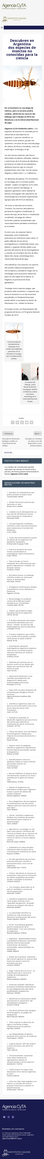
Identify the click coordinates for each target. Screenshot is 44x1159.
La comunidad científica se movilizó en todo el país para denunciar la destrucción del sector (21, 915)
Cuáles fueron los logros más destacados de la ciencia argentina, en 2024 (21, 1071)
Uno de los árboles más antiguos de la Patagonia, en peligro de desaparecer (21, 1012)
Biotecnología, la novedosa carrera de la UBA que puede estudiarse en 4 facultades (19, 601)
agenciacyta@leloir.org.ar (12, 1138)
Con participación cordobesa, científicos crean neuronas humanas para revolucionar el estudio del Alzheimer (22, 527)
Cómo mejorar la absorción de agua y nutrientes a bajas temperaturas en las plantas (20, 1024)
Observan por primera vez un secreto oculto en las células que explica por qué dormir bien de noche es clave (20, 665)
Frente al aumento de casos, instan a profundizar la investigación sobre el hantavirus (21, 551)
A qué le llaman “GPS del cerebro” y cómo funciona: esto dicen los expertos (21, 1046)
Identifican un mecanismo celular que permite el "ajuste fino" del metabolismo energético (21, 1001)
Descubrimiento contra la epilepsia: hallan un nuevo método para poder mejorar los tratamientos (21, 762)
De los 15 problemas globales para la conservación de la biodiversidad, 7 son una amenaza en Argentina (21, 928)
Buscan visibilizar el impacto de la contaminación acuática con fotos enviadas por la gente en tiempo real (22, 776)
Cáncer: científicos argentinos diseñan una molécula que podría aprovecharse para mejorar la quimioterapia (20, 818)
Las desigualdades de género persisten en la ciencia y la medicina (21, 1035)
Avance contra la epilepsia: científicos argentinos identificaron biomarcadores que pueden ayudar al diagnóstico (21, 748)
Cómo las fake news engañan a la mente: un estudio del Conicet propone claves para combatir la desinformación (22, 1084)
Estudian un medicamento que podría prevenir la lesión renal (20, 493)
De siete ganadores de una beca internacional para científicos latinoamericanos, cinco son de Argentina (21, 862)
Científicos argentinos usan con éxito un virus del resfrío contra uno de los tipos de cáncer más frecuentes (22, 707)
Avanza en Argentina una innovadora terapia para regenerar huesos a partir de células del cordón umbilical (21, 790)
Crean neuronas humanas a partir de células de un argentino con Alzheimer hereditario (22, 540)
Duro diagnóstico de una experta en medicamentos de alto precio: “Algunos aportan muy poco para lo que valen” (21, 804)
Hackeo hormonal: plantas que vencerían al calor (20, 503)
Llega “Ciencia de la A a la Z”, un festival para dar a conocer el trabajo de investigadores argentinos (21, 974)
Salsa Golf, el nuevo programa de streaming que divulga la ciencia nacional (21, 692)
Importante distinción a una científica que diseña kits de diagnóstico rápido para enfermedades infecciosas (19, 679)
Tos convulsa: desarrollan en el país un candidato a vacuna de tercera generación (20, 889)
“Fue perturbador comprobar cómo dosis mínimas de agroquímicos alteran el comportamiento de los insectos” (20, 1058)
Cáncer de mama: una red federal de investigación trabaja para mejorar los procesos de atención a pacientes (22, 734)
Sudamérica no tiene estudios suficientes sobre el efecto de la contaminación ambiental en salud (21, 849)
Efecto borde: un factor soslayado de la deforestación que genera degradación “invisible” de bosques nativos (21, 564)
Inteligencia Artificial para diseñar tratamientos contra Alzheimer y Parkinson (22, 589)
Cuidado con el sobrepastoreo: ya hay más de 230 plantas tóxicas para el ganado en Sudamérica (21, 514)
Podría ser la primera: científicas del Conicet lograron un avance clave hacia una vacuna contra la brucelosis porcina (22, 960)
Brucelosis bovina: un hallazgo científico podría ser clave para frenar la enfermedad (20, 577)
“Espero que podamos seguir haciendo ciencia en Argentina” (19, 612)
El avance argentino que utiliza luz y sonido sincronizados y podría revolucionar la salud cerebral (21, 636)
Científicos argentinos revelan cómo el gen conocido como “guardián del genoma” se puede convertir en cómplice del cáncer (20, 902)
